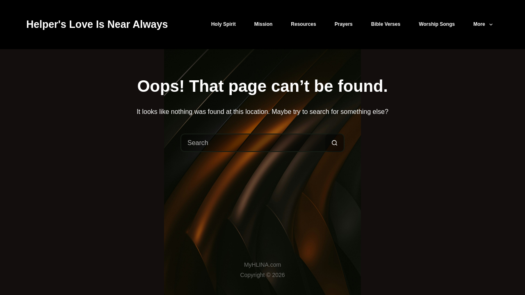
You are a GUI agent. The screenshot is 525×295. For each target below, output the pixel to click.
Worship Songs (437, 24)
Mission (263, 24)
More (484, 25)
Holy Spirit (223, 24)
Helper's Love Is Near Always (97, 24)
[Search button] (334, 143)
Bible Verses (385, 24)
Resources (303, 24)
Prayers (344, 24)
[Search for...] (253, 143)
